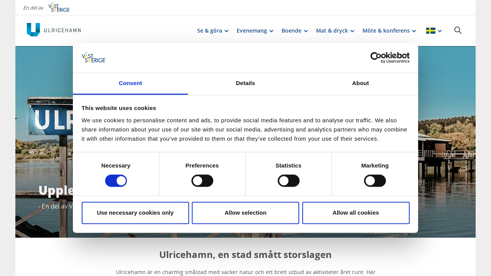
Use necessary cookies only (135, 212)
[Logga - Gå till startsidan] (54, 30)
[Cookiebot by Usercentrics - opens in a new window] (376, 58)
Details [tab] (245, 83)
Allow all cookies (356, 212)
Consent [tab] (130, 83)
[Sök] (458, 30)
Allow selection (245, 212)
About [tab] (360, 83)
